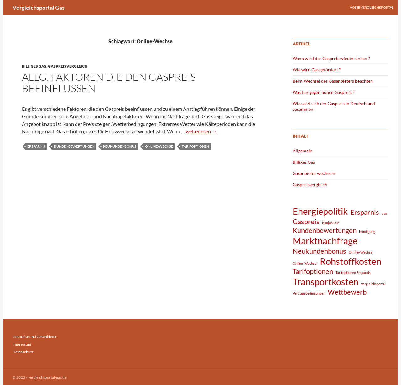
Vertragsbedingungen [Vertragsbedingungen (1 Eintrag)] (309, 293)
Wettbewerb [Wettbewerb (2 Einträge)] (347, 292)
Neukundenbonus (119, 146)
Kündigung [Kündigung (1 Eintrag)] (367, 231)
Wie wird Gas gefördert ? (317, 69)
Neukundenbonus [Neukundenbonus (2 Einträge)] (319, 251)
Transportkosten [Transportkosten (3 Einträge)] (325, 281)
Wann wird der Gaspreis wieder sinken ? (331, 58)
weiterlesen (201, 131)
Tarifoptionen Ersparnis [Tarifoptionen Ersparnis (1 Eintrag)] (353, 272)
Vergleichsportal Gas (39, 7)
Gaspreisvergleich (67, 66)
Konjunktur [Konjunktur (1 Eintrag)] (330, 223)
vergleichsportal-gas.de (47, 377)
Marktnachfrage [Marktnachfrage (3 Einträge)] (325, 240)
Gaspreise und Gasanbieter (35, 336)
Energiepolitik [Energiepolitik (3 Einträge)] (320, 211)
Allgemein (302, 150)
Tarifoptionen (195, 146)
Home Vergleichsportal (372, 7)
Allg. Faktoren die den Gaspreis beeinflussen (109, 82)
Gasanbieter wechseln (314, 173)
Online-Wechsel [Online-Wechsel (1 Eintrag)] (305, 263)
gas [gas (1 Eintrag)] (384, 213)
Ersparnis (36, 146)
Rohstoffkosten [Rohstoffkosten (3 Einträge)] (350, 261)
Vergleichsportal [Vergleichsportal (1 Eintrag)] (373, 284)
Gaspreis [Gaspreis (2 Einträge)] (306, 221)
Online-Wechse (159, 146)
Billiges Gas (34, 66)
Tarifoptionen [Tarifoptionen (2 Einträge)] (313, 271)
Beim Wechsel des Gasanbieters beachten (333, 81)
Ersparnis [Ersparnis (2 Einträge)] (364, 212)
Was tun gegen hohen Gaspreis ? (323, 92)
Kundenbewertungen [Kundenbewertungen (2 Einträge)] (325, 230)
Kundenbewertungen (74, 146)
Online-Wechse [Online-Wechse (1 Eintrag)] (360, 252)
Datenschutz (23, 351)
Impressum (22, 344)
